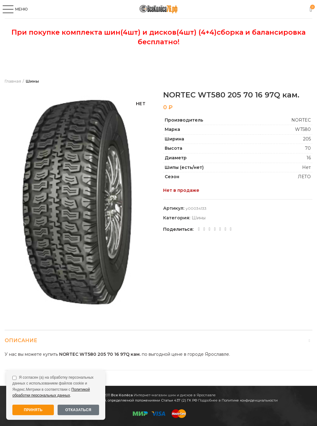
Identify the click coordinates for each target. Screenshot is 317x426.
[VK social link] (220, 229)
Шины (32, 81)
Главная (13, 81)
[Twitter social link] (204, 229)
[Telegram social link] (225, 229)
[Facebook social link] (199, 229)
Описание (21, 340)
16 (308, 158)
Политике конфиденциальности (250, 400)
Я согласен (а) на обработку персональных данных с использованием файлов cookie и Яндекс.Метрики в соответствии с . (52, 386)
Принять (33, 410)
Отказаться (78, 410)
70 (308, 148)
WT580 (303, 129)
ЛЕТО (304, 176)
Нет (306, 167)
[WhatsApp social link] (214, 229)
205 (307, 139)
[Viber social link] (230, 229)
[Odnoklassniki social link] (209, 229)
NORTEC (301, 120)
